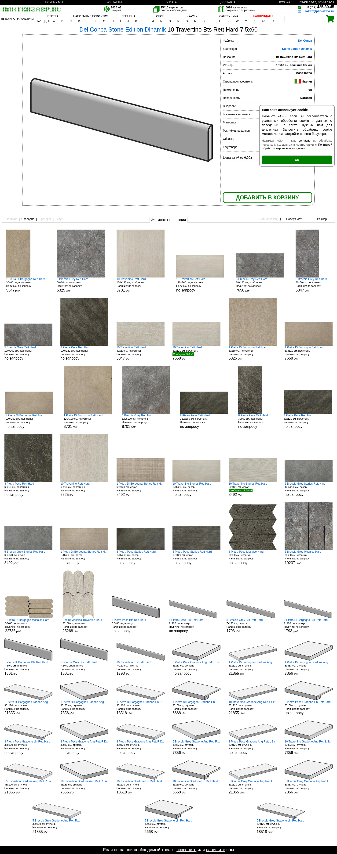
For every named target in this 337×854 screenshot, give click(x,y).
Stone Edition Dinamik (297, 48)
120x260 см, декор (196, 489)
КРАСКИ (192, 16)
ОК (297, 160)
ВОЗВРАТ (285, 2)
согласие (305, 140)
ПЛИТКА (52, 16)
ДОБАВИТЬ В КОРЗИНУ (267, 198)
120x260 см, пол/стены (200, 284)
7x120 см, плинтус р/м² (251, 625)
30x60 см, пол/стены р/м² (25, 284)
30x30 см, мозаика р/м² (309, 557)
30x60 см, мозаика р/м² (29, 625)
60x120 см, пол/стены (308, 421)
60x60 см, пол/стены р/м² (81, 284)
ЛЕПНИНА (128, 16)
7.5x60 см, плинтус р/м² (28, 668)
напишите (215, 849)
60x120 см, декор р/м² (141, 489)
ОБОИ (160, 16)
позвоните (186, 849)
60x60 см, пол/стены (28, 489)
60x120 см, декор (196, 557)
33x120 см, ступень (28, 747)
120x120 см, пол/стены (84, 353)
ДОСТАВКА (227, 2)
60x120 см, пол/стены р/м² (260, 284)
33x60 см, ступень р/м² (196, 707)
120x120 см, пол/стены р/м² (141, 284)
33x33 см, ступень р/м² (309, 668)
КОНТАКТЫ (114, 2)
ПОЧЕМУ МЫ (54, 2)
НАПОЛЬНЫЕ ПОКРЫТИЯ (90, 16)
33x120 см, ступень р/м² (253, 668)
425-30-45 (321, 7)
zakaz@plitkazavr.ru (319, 11)
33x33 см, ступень (196, 668)
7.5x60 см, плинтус (136, 625)
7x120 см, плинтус (193, 625)
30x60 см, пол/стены (255, 421)
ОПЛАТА (171, 2)
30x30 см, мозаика (253, 557)
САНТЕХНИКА (228, 16)
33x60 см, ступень (309, 707)
